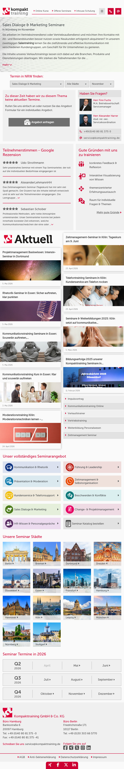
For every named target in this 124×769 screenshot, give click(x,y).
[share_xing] (50, 765)
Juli (47, 679)
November (77, 694)
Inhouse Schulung (84, 11)
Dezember (106, 694)
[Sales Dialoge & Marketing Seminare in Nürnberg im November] (111, 11)
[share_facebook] (58, 765)
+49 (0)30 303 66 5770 (82, 733)
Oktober (47, 694)
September (106, 679)
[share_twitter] (66, 765)
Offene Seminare (61, 11)
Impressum (99, 757)
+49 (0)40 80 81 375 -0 (22, 733)
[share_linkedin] (74, 765)
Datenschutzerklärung (73, 757)
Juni (106, 665)
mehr (7, 64)
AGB (21, 757)
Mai (76, 665)
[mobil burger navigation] (102, 11)
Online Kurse (41, 11)
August (76, 679)
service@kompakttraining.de (42, 744)
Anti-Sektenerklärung (42, 757)
